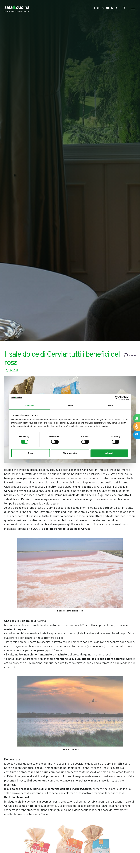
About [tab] (110, 406)
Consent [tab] (29, 406)
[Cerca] (124, 8)
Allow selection (70, 453)
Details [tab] (70, 406)
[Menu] (133, 8)
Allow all (109, 453)
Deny (30, 453)
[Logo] (17, 8)
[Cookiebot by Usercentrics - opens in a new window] (117, 398)
